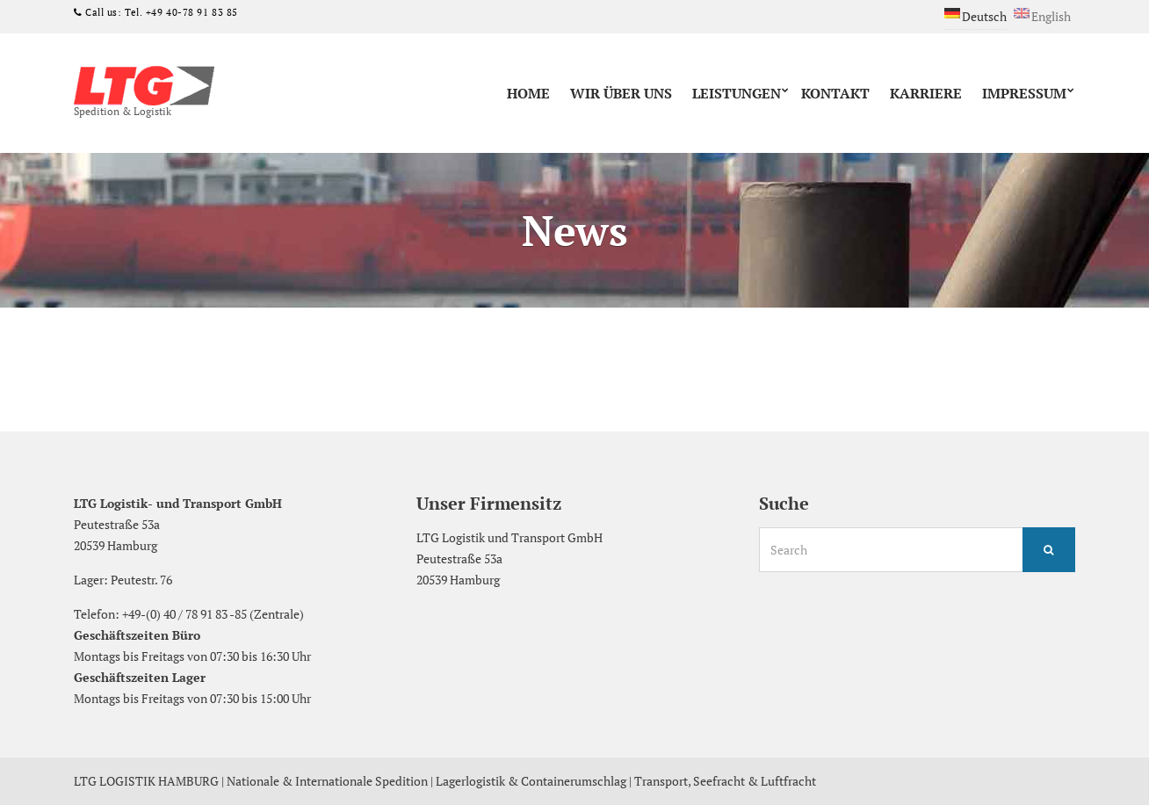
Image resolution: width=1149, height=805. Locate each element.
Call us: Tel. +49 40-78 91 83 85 (160, 12)
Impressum (1024, 93)
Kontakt (835, 93)
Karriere (926, 93)
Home (528, 93)
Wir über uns (621, 93)
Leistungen (736, 93)
